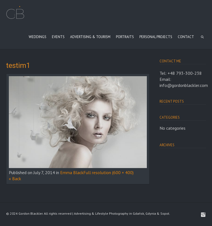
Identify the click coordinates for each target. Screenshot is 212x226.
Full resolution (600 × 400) (108, 172)
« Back (15, 178)
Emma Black (71, 172)
